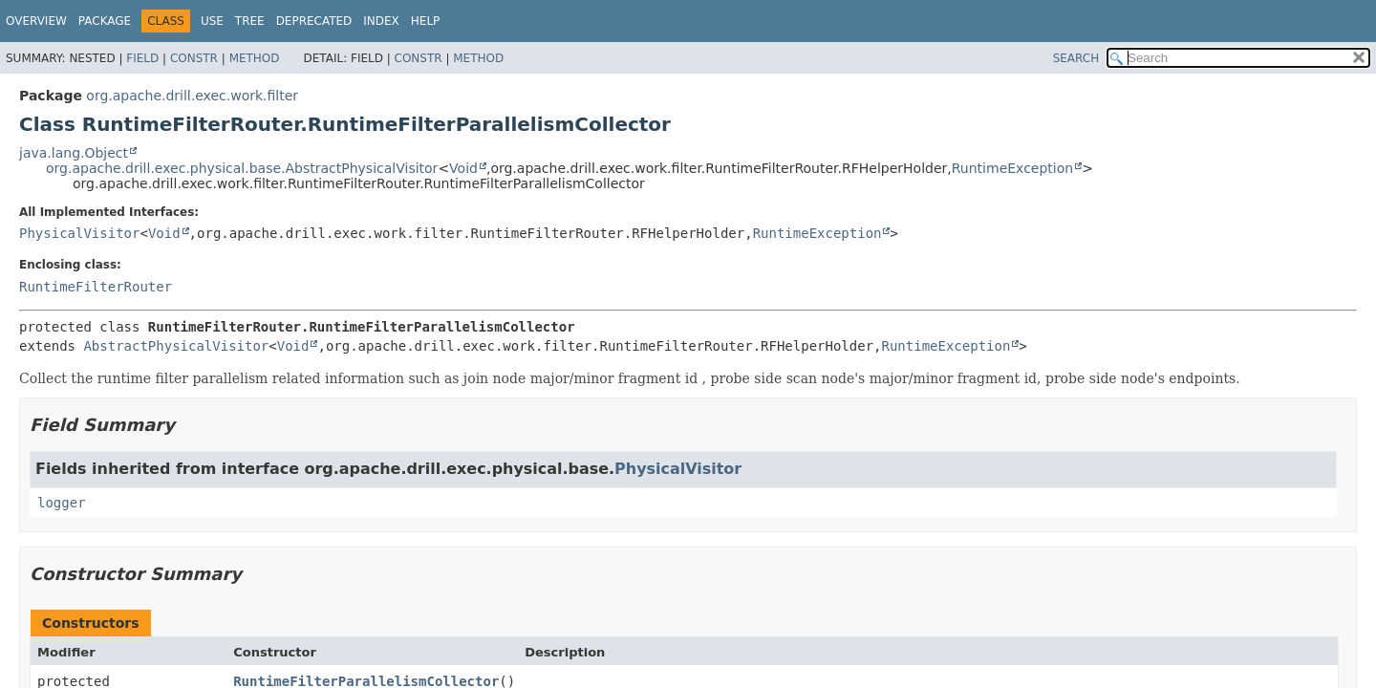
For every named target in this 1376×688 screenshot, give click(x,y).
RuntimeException (1012, 168)
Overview (36, 21)
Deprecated (314, 21)
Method (254, 58)
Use (212, 21)
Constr (194, 58)
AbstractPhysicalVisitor (176, 346)
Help (426, 21)
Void (463, 168)
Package (104, 21)
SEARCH (1076, 58)
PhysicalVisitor (79, 233)
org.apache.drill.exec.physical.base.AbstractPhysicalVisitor (242, 168)
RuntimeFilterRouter (95, 286)
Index (381, 21)
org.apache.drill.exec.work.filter (192, 95)
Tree (250, 21)
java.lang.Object (73, 153)
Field (142, 58)
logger (61, 502)
